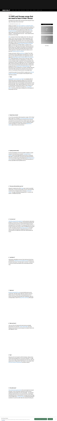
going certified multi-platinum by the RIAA (25, 43)
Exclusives (27, 10)
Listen (19, 10)
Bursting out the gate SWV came (14, 292)
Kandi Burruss (22, 53)
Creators (34, 10)
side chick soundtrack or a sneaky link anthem (25, 25)
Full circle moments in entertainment (15, 362)
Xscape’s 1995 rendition (23, 326)
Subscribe (38, 10)
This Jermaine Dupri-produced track (15, 390)
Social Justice (23, 10)
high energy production (24, 227)
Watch (16, 10)
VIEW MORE (46, 45)
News (31, 10)
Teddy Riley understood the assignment (16, 221)
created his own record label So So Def (21, 260)
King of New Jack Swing (24, 297)
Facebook (52, 10)
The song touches (20, 396)
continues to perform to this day (18, 51)
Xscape (22, 188)
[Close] (56, 419)
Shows (13, 10)
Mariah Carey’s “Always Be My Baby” (23, 66)
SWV (9, 36)
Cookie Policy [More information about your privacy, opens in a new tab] (3, 420)
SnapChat (51, 10)
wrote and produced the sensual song (26, 118)
